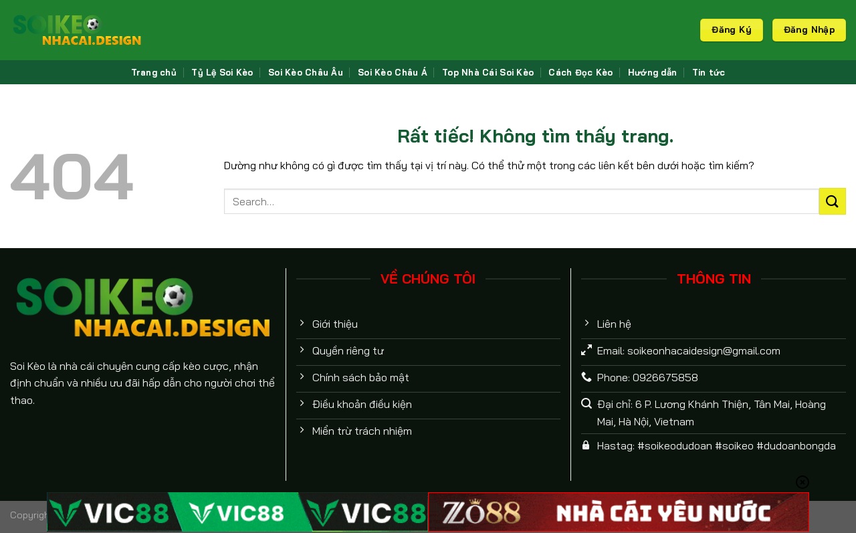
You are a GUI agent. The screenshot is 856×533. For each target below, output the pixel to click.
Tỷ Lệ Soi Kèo (222, 72)
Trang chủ (154, 72)
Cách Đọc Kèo (580, 72)
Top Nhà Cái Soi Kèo (488, 72)
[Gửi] (832, 201)
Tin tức (709, 72)
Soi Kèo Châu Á (392, 72)
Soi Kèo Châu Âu (305, 72)
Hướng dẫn (652, 72)
